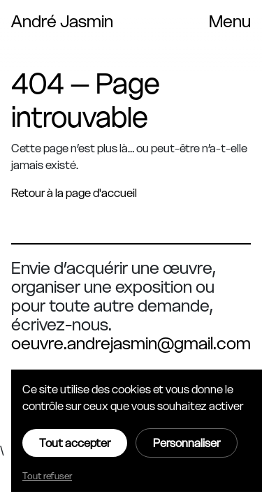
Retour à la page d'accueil (74, 193)
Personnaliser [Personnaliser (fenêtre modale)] (186, 443)
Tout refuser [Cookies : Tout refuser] (47, 476)
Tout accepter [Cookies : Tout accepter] (74, 443)
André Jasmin (62, 21)
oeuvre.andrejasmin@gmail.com (131, 343)
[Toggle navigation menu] (230, 21)
